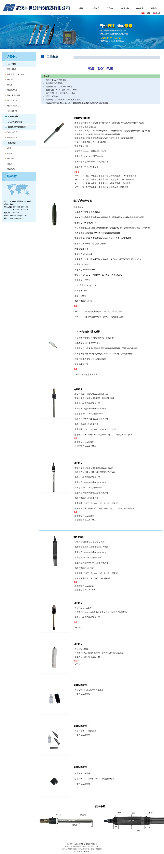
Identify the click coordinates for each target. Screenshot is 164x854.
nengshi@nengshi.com (18, 216)
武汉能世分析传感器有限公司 (86, 844)
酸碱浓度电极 (12, 90)
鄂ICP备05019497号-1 (82, 852)
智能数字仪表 (12, 132)
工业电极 (12, 64)
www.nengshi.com (16, 218)
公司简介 (95, 8)
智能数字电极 (12, 137)
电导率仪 (10, 159)
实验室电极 (13, 116)
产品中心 (110, 8)
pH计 (9, 148)
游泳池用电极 (12, 100)
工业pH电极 (11, 69)
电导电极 (10, 80)
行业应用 (140, 8)
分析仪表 (12, 143)
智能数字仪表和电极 (17, 127)
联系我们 (154, 8)
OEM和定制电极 (15, 122)
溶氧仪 (9, 164)
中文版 (146, 13)
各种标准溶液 (12, 111)
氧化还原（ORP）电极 (15, 74)
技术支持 (125, 8)
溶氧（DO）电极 (13, 95)
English (157, 13)
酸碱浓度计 (11, 169)
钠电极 (9, 85)
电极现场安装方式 (14, 106)
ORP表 (10, 153)
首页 (81, 8)
